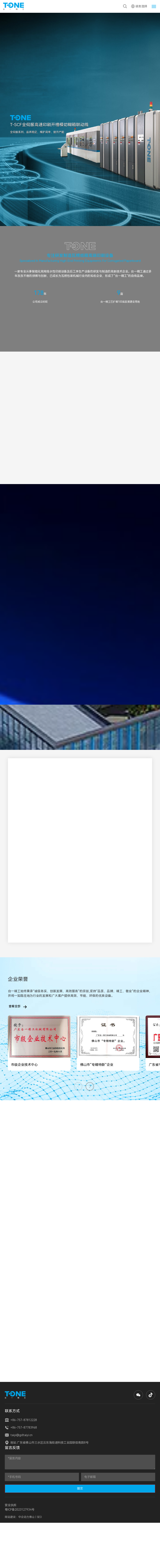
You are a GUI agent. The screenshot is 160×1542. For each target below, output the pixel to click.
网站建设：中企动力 (17, 1517)
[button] (90, 1086)
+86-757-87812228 (21, 1420)
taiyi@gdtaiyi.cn (18, 1435)
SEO (39, 1517)
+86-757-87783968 (21, 1427)
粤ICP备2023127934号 (19, 1509)
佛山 (32, 1517)
